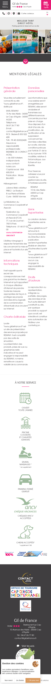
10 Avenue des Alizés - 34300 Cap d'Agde (25, 630)
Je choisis (20, 680)
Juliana (45, 680)
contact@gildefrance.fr (25, 638)
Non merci (8, 680)
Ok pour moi (33, 680)
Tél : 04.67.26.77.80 (25, 635)
